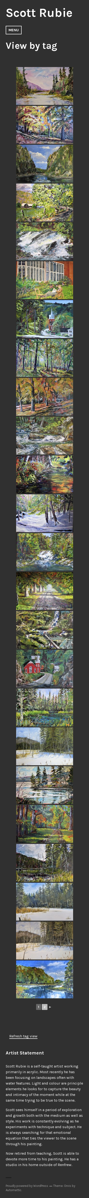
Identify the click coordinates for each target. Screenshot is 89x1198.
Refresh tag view (23, 1036)
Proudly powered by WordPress (27, 1186)
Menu (14, 30)
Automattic (13, 1190)
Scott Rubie (39, 13)
